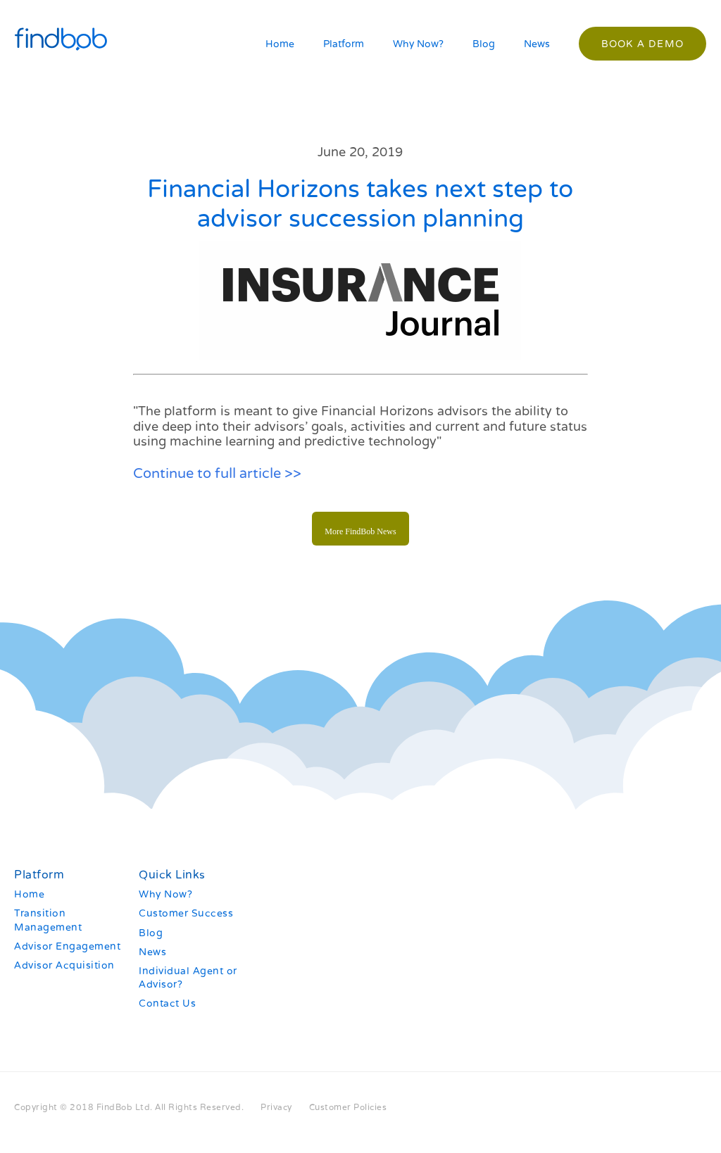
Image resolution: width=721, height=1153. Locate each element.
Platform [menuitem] (343, 44)
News (152, 952)
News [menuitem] (537, 44)
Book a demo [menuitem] (642, 44)
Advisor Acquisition (64, 965)
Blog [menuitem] (483, 44)
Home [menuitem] (279, 44)
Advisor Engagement (67, 946)
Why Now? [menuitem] (418, 44)
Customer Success (186, 913)
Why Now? (165, 894)
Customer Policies (348, 1107)
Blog (151, 933)
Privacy (276, 1107)
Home (29, 894)
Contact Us (167, 1003)
